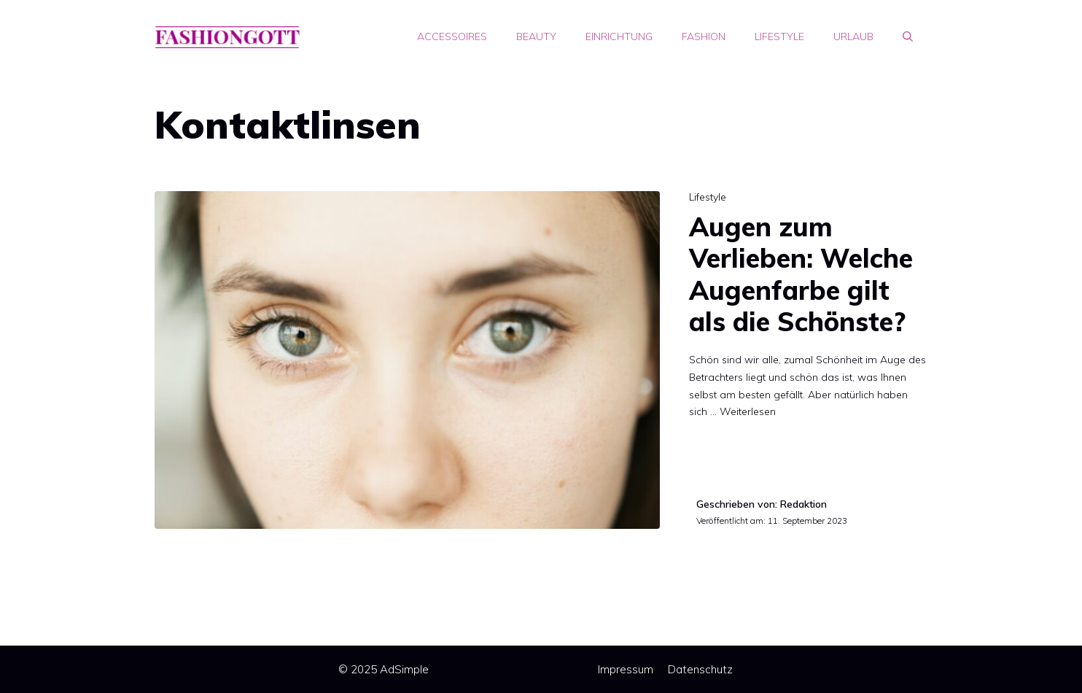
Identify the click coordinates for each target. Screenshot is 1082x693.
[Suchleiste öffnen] (907, 36)
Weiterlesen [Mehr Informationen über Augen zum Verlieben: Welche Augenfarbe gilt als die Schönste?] (748, 411)
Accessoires (452, 36)
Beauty (536, 36)
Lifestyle (779, 36)
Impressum (625, 669)
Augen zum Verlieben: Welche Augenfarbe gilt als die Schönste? (801, 274)
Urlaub (853, 36)
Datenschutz (700, 669)
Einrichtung (619, 36)
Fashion (703, 36)
